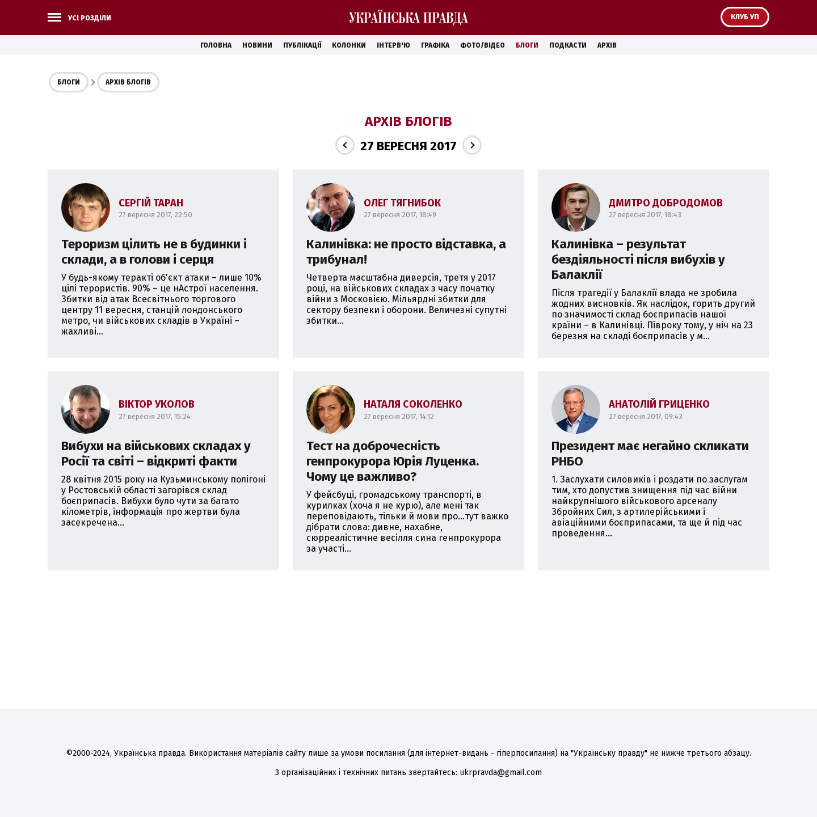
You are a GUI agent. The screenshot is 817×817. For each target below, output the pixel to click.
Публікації (302, 45)
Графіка (435, 45)
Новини (257, 45)
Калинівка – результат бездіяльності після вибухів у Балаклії (638, 259)
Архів (607, 45)
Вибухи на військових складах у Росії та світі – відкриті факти (156, 453)
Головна (215, 45)
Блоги (527, 45)
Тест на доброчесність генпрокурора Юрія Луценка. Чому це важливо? (392, 461)
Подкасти (568, 45)
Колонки (349, 45)
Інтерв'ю (393, 45)
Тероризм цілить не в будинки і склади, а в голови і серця (154, 251)
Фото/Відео (482, 45)
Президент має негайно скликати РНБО (650, 453)
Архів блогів (128, 82)
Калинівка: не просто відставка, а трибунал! (406, 251)
